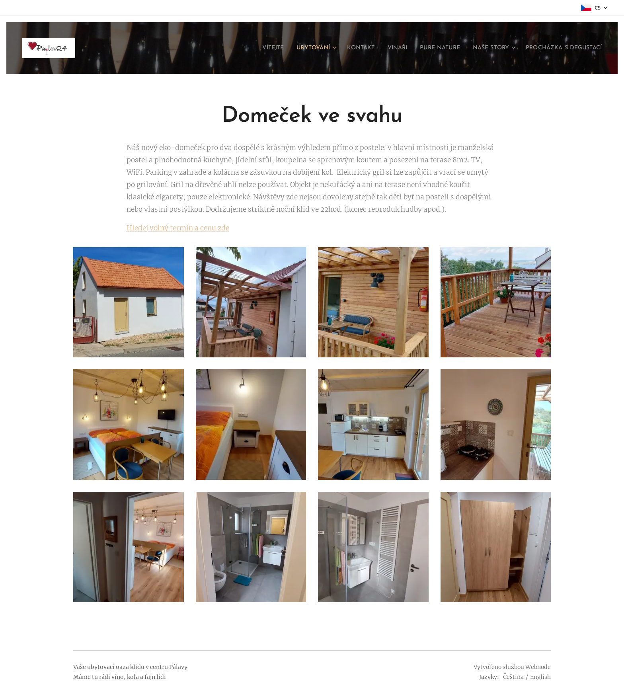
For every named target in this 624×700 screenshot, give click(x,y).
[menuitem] (240, 48)
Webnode (538, 667)
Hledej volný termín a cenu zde (178, 228)
